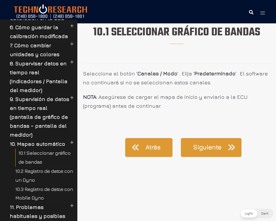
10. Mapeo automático (37, 144)
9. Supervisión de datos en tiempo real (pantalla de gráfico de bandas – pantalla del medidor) (39, 117)
